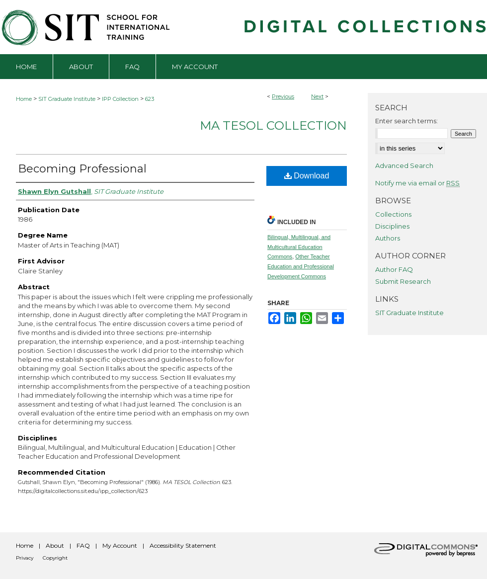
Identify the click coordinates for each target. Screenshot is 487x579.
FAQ (83, 545)
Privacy (24, 558)
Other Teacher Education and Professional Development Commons (300, 266)
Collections (393, 214)
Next (317, 96)
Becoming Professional (82, 168)
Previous (283, 96)
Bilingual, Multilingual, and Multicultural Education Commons (298, 247)
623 (149, 98)
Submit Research (403, 281)
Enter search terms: (406, 121)
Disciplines (392, 226)
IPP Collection (120, 98)
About (55, 545)
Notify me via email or (417, 183)
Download (306, 175)
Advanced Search (404, 165)
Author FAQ (394, 269)
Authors (387, 238)
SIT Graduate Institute (66, 98)
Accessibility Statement (183, 545)
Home (24, 98)
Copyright (55, 558)
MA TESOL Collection (273, 125)
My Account (119, 545)
